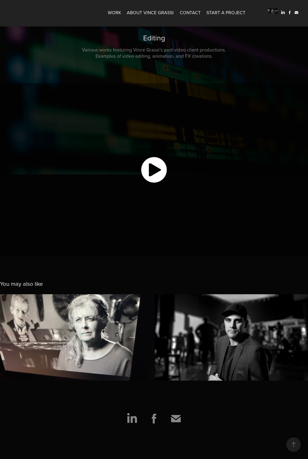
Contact (190, 12)
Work (114, 12)
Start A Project (225, 12)
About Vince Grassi (150, 12)
